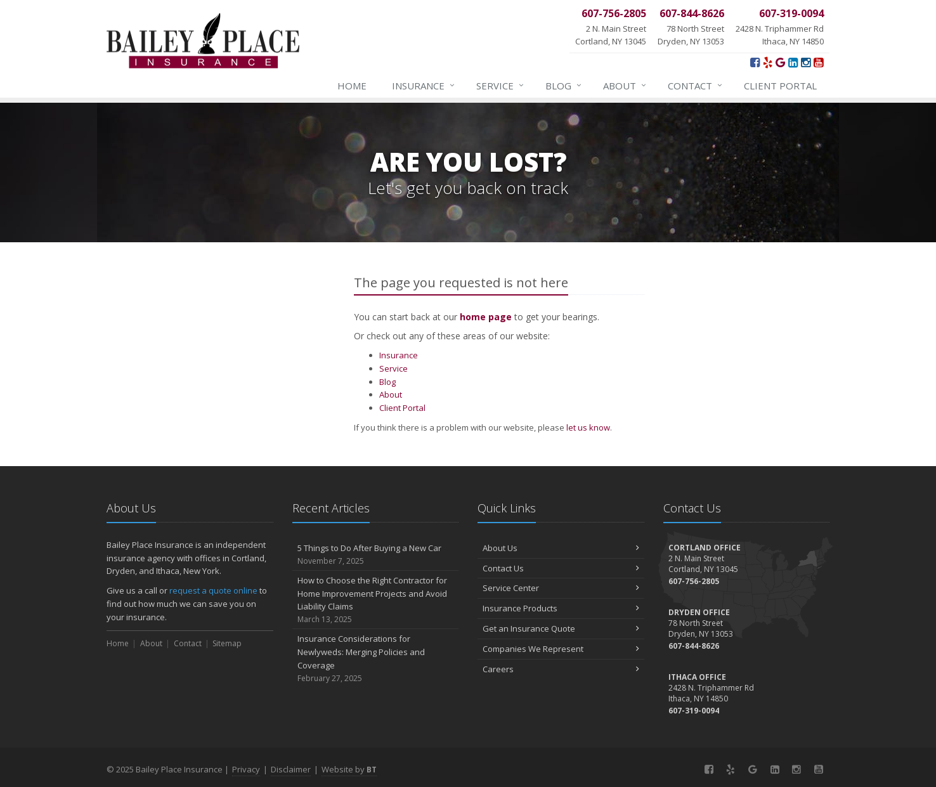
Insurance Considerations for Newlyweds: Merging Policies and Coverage (375, 658)
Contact (696, 86)
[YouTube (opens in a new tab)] (818, 62)
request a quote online (213, 590)
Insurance (424, 86)
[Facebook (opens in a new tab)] (755, 62)
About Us (561, 548)
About (625, 86)
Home (352, 85)
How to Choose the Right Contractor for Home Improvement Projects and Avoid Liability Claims (375, 600)
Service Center (561, 588)
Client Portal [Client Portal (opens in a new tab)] (780, 85)
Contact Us (561, 568)
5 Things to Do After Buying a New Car (375, 554)
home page (486, 317)
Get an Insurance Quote (561, 628)
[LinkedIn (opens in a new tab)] (793, 62)
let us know (588, 427)
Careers (561, 669)
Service (500, 86)
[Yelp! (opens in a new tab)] (767, 62)
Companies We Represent (561, 648)
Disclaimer (291, 769)
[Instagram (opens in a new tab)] (805, 62)
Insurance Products (561, 608)
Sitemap (227, 643)
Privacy (246, 769)
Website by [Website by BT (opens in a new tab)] (349, 769)
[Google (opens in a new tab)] (780, 62)
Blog (564, 86)
